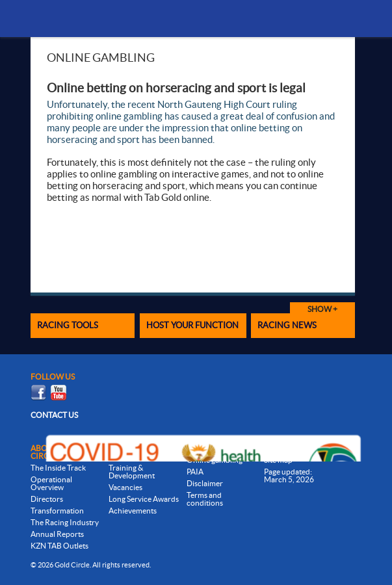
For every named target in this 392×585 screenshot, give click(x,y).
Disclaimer (205, 483)
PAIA (195, 471)
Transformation (57, 510)
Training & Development (132, 471)
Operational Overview (51, 483)
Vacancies (125, 487)
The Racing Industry (65, 522)
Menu (336, 18)
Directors (47, 499)
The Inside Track (58, 467)
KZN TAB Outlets (59, 545)
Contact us (54, 415)
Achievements (133, 510)
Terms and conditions (205, 499)
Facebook (38, 392)
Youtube (58, 392)
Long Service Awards (144, 499)
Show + (322, 309)
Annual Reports (57, 534)
